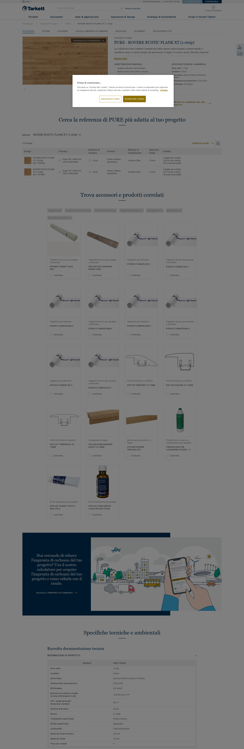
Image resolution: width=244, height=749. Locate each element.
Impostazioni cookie (110, 99)
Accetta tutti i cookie (134, 99)
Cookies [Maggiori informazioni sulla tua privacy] (164, 90)
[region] (123, 91)
